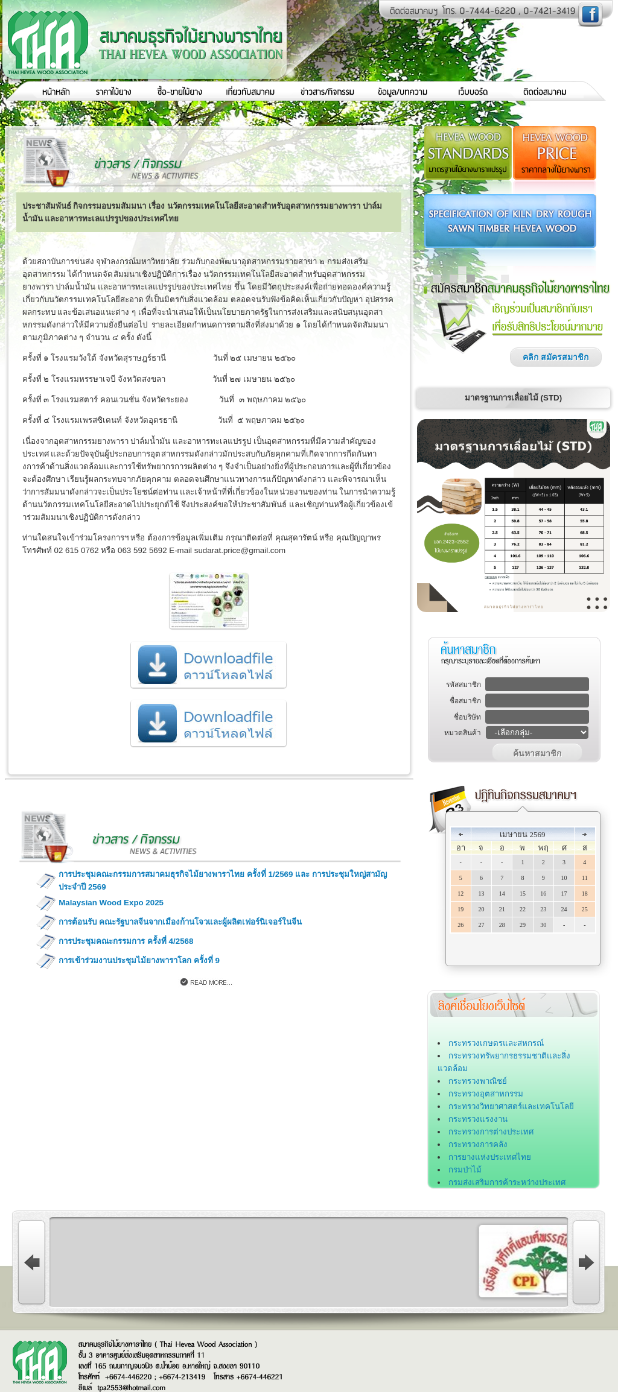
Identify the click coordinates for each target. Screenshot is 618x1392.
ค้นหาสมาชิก (537, 753)
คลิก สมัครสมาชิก (555, 357)
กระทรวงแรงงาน (478, 1119)
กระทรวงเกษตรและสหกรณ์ (496, 1043)
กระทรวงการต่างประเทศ (491, 1131)
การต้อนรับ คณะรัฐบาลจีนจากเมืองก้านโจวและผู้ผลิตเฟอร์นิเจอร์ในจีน (180, 921)
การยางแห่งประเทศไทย (489, 1157)
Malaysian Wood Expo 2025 (111, 902)
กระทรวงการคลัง (478, 1144)
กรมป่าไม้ (465, 1169)
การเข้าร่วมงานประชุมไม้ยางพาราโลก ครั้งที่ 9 (139, 960)
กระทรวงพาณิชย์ (477, 1081)
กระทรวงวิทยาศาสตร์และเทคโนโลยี (511, 1106)
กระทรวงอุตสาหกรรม (485, 1093)
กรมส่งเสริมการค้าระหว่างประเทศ (506, 1182)
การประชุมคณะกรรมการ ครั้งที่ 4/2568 (126, 941)
